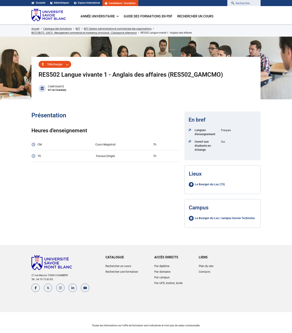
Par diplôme (161, 266)
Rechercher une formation (121, 272)
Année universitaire (100, 16)
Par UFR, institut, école (168, 283)
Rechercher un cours (195, 16)
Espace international (87, 2)
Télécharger (55, 64)
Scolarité (38, 2)
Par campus (162, 277)
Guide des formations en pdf (148, 16)
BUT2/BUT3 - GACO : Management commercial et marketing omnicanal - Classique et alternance (84, 32)
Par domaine (162, 272)
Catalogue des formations (57, 28)
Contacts (204, 272)
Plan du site (206, 266)
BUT (78, 28)
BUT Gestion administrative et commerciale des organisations (117, 28)
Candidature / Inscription (120, 3)
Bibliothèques (59, 2)
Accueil (35, 28)
